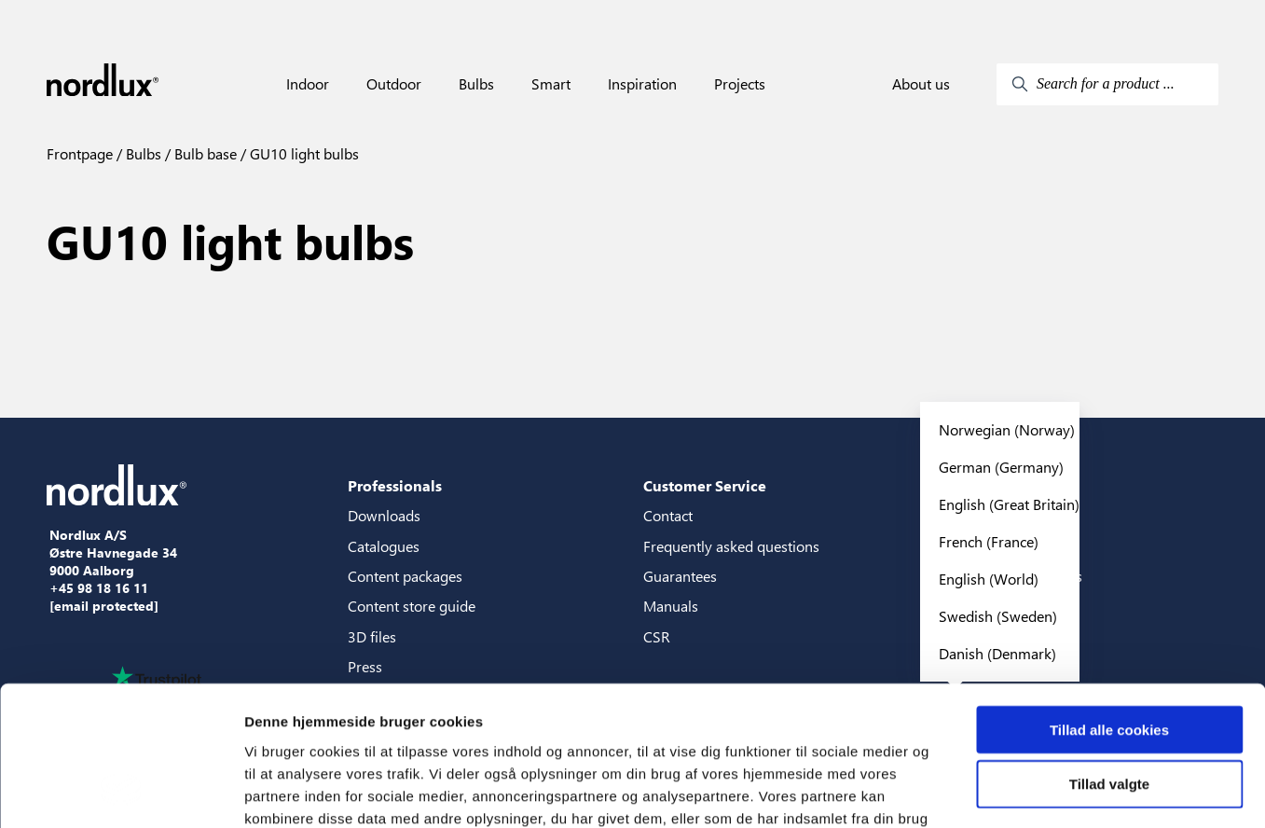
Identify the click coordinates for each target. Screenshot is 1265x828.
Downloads (384, 515)
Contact (668, 515)
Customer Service (704, 485)
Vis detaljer (969, 791)
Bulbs (476, 84)
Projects (739, 84)
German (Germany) (1001, 466)
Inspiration (642, 84)
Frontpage (80, 153)
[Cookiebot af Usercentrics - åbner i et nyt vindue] (120, 792)
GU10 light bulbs (302, 153)
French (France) (988, 541)
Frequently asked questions (731, 546)
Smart (551, 84)
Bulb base (204, 153)
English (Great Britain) (1009, 504)
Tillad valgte (1109, 660)
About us (921, 84)
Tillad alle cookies (1109, 605)
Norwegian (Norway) (1007, 429)
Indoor (307, 84)
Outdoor (393, 84)
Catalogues (383, 546)
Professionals (395, 485)
